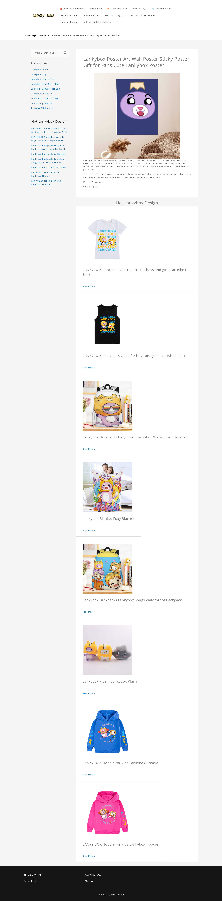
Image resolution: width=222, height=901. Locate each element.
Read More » (89, 286)
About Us (89, 881)
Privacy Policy (30, 881)
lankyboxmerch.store (114, 895)
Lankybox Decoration (39, 35)
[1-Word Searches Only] (47, 53)
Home (26, 35)
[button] (140, 9)
